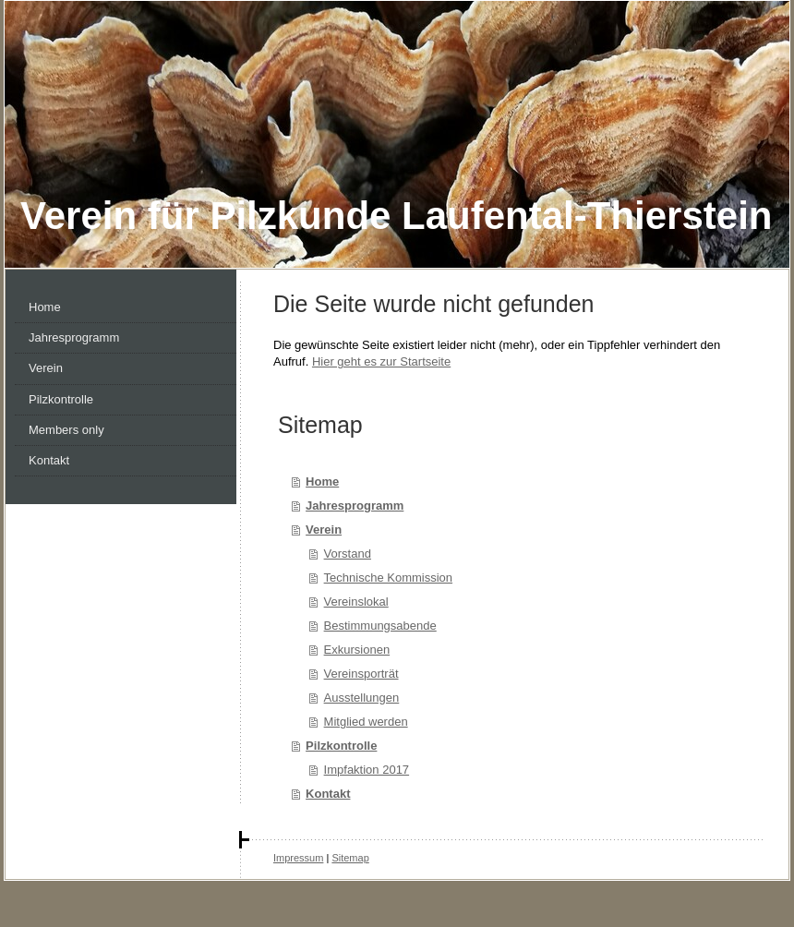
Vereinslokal (356, 601)
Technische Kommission (388, 577)
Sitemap (349, 857)
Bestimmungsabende (380, 625)
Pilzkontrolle (341, 745)
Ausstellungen (362, 697)
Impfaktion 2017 (367, 770)
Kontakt (328, 794)
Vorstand (347, 553)
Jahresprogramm (354, 505)
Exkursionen (357, 649)
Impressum (298, 857)
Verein (324, 529)
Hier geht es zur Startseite (381, 361)
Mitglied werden (366, 721)
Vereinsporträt (361, 673)
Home (322, 481)
